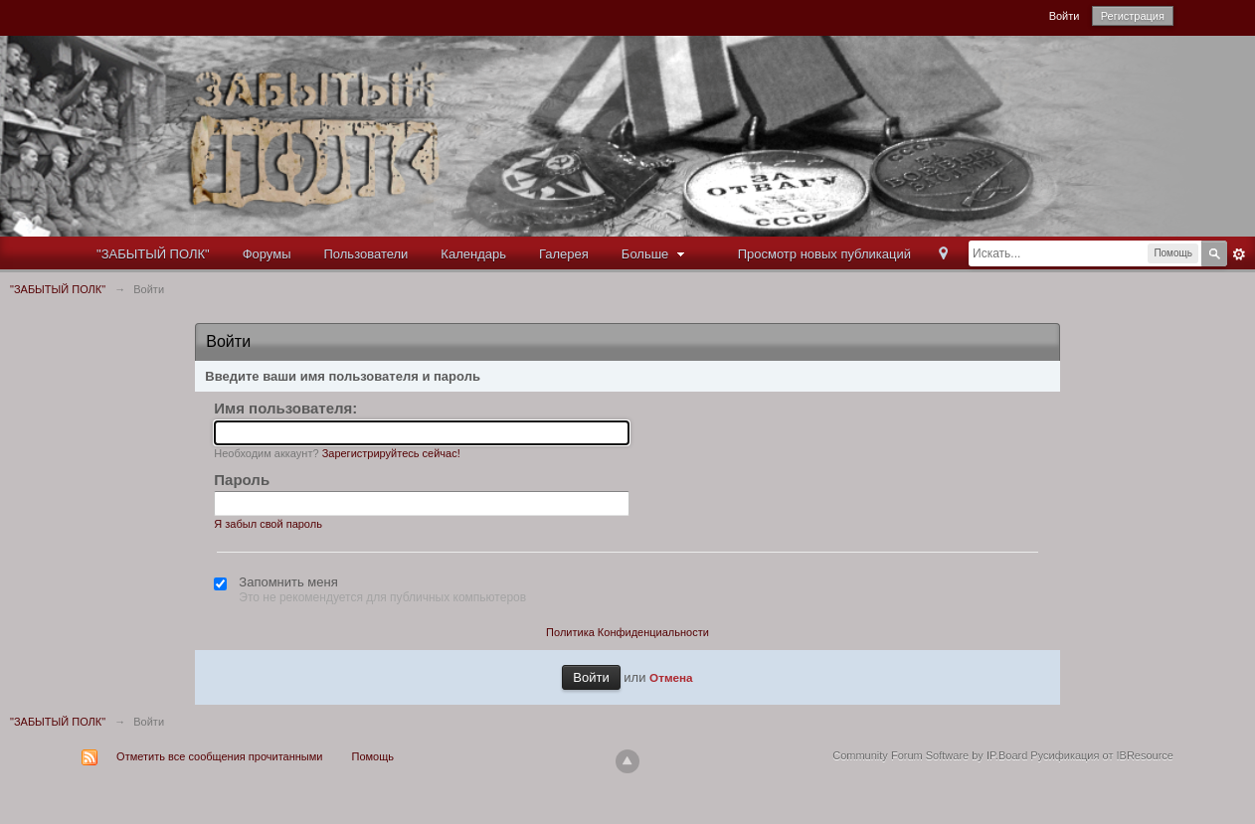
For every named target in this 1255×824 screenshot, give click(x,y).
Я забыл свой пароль (268, 524)
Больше (655, 254)
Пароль (241, 479)
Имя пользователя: (285, 408)
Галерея (564, 254)
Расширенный (1239, 254)
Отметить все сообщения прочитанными (219, 756)
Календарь (473, 254)
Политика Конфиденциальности (627, 632)
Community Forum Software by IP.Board (929, 755)
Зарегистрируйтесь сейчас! (391, 453)
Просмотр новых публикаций (824, 254)
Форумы (267, 254)
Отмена (671, 677)
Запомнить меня (288, 582)
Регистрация (1133, 16)
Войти (1064, 16)
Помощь (373, 756)
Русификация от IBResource (1100, 755)
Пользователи (366, 254)
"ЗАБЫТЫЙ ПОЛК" (153, 254)
